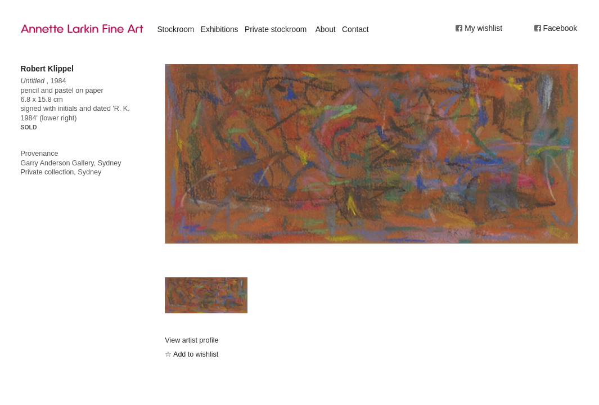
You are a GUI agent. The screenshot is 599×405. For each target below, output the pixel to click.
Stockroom (175, 29)
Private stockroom (276, 29)
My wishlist (483, 28)
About (326, 29)
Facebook (560, 28)
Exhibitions (219, 29)
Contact (355, 29)
